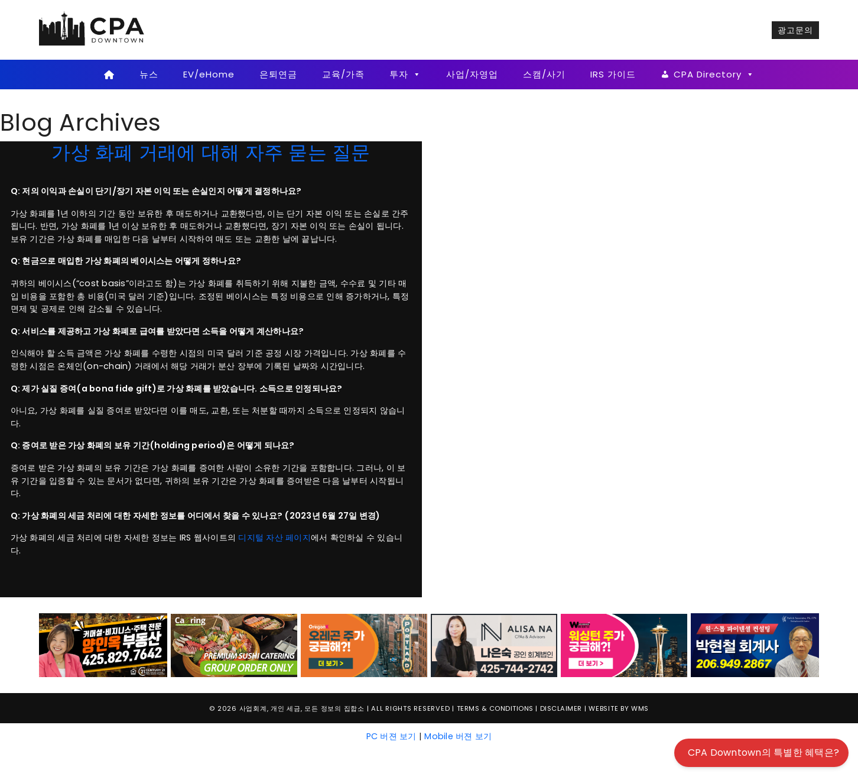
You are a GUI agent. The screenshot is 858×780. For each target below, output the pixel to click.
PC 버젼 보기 (391, 736)
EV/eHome (209, 74)
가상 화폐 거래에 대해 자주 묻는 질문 (210, 152)
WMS (640, 708)
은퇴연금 (278, 74)
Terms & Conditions (495, 708)
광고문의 (795, 30)
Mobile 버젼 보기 (458, 736)
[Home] (109, 74)
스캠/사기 (544, 74)
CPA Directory (714, 74)
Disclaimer (561, 708)
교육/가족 (343, 74)
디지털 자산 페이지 (274, 537)
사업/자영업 (472, 74)
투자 (405, 74)
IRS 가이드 (613, 74)
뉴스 (148, 74)
